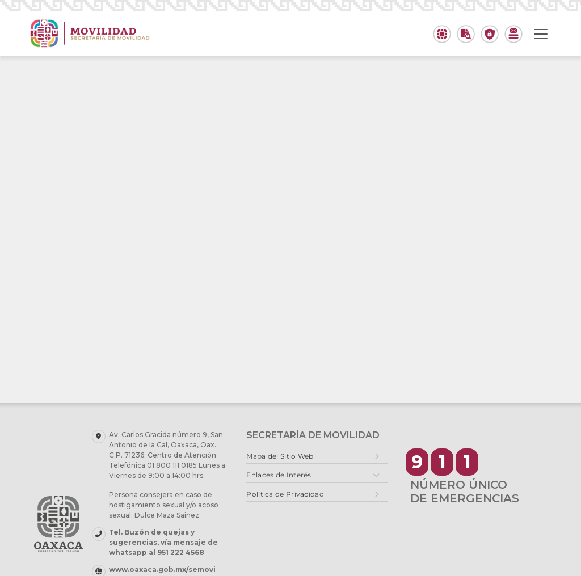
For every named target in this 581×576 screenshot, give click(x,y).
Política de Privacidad (285, 494)
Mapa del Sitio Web (279, 456)
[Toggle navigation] (540, 34)
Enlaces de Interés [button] (278, 475)
